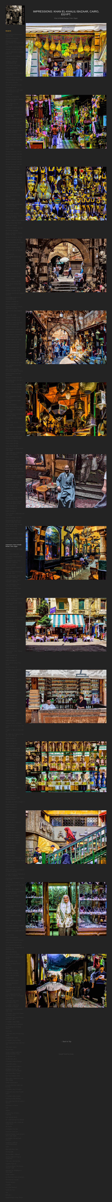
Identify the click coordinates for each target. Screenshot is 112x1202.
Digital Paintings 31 (11, 718)
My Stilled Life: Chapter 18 (13, 680)
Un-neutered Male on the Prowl (14, 242)
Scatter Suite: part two (12, 422)
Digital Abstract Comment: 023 (14, 329)
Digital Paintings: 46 (11, 667)
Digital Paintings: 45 (11, 672)
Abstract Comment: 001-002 (14, 389)
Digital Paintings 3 (11, 850)
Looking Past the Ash (12, 68)
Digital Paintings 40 (11, 687)
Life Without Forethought (13, 169)
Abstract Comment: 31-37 (13, 320)
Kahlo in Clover (10, 710)
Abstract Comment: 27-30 (13, 317)
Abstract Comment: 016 (12, 350)
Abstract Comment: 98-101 (13, 240)
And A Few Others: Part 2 (13, 1073)
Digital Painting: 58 (11, 624)
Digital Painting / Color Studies (14, 1197)
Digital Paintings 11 (11, 814)
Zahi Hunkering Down (12, 58)
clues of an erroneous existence (15, 940)
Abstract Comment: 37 (12, 304)
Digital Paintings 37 (11, 697)
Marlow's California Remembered (15, 220)
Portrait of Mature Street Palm (14, 80)
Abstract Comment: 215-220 (14, 49)
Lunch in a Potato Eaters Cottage (15, 190)
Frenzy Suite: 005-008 (12, 443)
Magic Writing (9, 998)
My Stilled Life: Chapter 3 (13, 889)
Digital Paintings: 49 (11, 655)
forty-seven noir (10, 254)
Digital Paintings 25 (11, 764)
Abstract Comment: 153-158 (14, 159)
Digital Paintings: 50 (11, 648)
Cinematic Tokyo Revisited (13, 187)
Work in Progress (10, 199)
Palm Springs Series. (12, 1117)
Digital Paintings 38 (11, 695)
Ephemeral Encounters (12, 980)
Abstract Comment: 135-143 (14, 174)
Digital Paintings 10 (11, 817)
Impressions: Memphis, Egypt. (14, 538)
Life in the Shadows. (11, 1187)
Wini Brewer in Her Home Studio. (15, 617)
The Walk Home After (12, 970)
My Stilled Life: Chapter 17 (13, 692)
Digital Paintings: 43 (11, 677)
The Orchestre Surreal (12, 1179)
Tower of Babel (10, 149)
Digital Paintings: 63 (11, 596)
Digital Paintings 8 (11, 825)
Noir (7, 1192)
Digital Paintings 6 (11, 830)
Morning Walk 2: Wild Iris (13, 1154)
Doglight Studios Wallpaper (13, 56)
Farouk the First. (10, 1190)
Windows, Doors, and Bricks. (14, 723)
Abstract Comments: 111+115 (14, 228)
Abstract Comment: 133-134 (14, 177)
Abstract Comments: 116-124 (14, 182)
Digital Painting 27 (11, 746)
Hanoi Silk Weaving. (11, 952)
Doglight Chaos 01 (11, 1163)
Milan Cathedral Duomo (12, 457)
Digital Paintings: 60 (11, 612)
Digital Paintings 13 (11, 807)
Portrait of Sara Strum (12, 487)
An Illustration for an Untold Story (15, 431)
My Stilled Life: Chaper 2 (13, 896)
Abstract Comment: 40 (12, 301)
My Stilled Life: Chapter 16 (13, 713)
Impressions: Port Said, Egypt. (14, 549)
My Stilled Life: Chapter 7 (13, 837)
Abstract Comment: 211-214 (14, 85)
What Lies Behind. (11, 565)
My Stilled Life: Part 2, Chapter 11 (15, 802)
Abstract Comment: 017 (12, 347)
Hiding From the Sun (11, 743)
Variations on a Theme (12, 271)
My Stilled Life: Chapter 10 (13, 822)
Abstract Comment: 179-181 (14, 140)
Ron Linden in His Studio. (13, 954)
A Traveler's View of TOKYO (14, 1066)
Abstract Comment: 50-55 (13, 288)
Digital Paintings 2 (11, 853)
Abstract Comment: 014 (12, 357)
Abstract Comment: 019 (12, 342)
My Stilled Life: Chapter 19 (13, 669)
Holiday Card (9, 211)
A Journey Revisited (11, 192)
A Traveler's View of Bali (12, 1021)
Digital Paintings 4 (11, 848)
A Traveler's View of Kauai (13, 1096)
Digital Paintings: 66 (11, 528)
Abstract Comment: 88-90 (13, 263)
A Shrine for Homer (11, 315)
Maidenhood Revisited (12, 38)
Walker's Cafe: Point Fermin (13, 920)
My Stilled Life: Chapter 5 (13, 842)
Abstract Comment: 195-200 (14, 125)
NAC (7, 1108)
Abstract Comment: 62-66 (13, 273)
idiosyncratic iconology (12, 973)
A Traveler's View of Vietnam (14, 1061)
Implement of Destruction (13, 77)
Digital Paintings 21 (11, 777)
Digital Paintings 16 (11, 792)
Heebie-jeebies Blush (12, 1082)
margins (8, 918)
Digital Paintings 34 (11, 705)
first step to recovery (11, 70)
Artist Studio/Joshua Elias (13, 748)
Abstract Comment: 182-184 (14, 137)
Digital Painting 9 (10, 819)
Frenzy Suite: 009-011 (12, 441)
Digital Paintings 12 (11, 809)
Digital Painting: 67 (11, 511)
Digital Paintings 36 (11, 700)
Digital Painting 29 (11, 738)
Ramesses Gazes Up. (12, 1131)
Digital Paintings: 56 (11, 629)
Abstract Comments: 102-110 (14, 237)
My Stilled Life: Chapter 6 (13, 840)
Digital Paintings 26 (11, 762)
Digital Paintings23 (11, 769)
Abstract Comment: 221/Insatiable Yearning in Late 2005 (14, 42)
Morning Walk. (10, 1152)
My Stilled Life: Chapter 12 (13, 787)
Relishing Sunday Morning (13, 1098)
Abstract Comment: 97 (12, 245)
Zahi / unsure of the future (13, 65)
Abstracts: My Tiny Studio (13, 462)
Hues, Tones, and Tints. (12, 923)
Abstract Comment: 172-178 (14, 142)
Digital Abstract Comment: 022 (14, 332)
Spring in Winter (10, 279)
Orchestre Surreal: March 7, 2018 (15, 751)
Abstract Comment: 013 (12, 360)
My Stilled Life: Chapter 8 (13, 835)
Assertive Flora (10, 935)
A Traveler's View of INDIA (13, 1040)
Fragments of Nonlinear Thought (15, 407)
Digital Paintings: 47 (11, 660)
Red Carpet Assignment (12, 554)
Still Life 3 (8, 1195)
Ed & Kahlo (9, 812)
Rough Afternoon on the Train (14, 492)
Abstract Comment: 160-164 (14, 156)
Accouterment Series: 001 (13, 434)
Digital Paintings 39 (11, 690)
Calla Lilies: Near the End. (13, 1161)
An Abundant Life (10, 1056)
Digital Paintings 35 (11, 703)
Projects (8, 31)
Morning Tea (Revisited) (12, 97)
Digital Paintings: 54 (11, 634)
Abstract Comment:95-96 (13, 247)
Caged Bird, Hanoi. (11, 1064)
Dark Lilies (9, 968)
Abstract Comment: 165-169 (14, 154)
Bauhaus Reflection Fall (12, 201)
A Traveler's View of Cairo (13, 987)
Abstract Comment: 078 (12, 344)
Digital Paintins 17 (11, 790)
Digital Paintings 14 (11, 804)
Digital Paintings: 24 (11, 767)
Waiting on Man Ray (11, 774)
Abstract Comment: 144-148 (14, 164)
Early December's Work (12, 208)
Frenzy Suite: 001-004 (12, 446)
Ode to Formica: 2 (11, 864)
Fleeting (8, 551)
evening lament (10, 978)
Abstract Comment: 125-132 (14, 179)
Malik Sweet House (11, 1047)
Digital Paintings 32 (11, 715)
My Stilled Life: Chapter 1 (13, 901)
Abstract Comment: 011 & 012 (14, 362)
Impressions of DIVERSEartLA (14, 112)
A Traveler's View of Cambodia (14, 1024)
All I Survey (9, 1126)
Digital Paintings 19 (11, 782)
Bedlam (8, 268)
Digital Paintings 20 (11, 780)
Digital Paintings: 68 (11, 508)
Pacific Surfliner (10, 1174)
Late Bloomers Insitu (11, 961)
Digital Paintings (10, 855)
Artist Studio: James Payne (13, 588)
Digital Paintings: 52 (11, 643)
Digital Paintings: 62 (11, 607)
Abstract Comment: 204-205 (14, 118)
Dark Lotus (9, 1031)
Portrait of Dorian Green (12, 485)
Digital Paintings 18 (11, 785)
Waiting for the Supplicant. (13, 910)
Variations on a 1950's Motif (13, 858)
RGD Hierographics (11, 404)
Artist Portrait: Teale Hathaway (14, 468)
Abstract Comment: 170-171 (14, 151)
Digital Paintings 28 (11, 741)
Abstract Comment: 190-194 (14, 128)
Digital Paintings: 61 (11, 609)
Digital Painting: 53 (11, 636)
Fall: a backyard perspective (13, 945)
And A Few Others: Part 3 (13, 1076)
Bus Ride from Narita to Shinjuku (15, 1177)
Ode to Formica (10, 867)
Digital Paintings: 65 (11, 531)
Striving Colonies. (11, 1182)
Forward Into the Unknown (13, 903)
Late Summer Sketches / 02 (13, 213)
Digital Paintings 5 (11, 845)
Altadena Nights (10, 459)
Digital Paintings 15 (11, 795)
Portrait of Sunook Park (12, 185)
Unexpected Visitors (11, 913)
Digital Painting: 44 (11, 674)
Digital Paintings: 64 (11, 591)
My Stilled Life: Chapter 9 (13, 832)
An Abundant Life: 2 (11, 1059)
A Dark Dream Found (12, 1038)
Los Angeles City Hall (12, 1129)
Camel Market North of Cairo (14, 942)
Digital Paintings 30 (11, 720)
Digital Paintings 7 (11, 827)
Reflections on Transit (12, 1105)
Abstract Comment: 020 (12, 337)
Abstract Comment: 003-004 (14, 387)
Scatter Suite (9, 425)
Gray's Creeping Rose (12, 937)
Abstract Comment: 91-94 (13, 261)
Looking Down (10, 898)
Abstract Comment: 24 (12, 327)
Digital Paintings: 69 (11, 506)
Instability (8, 1185)
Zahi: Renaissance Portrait (13, 355)
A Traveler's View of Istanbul (14, 1089)
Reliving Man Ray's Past (12, 167)
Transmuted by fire (11, 87)
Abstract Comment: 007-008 (14, 377)
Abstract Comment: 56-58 (13, 281)
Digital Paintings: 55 (11, 631)
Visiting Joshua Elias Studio (13, 223)
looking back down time (12, 928)
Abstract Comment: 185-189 (14, 134)
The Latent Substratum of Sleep (15, 925)
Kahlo (7, 1146)
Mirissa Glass (9, 479)
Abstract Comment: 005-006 (14, 384)
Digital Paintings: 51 (11, 646)
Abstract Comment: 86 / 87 (13, 266)
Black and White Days (12, 1149)
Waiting (8, 1110)
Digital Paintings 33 (11, 708)
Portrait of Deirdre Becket (13, 490)
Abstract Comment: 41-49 (13, 290)
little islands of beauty (12, 82)
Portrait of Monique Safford (13, 482)
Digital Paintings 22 (11, 772)
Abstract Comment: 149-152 (14, 162)
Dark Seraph (9, 495)
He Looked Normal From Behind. (15, 1119)
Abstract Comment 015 (12, 352)
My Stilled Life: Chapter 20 (13, 593)
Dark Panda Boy (10, 172)
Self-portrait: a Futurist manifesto (15, 47)
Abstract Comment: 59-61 (13, 276)
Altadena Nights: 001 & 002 (13, 339)
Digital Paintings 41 (11, 685)
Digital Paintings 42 (11, 682)
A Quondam (9, 94)
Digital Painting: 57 (11, 626)
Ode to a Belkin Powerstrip (13, 915)
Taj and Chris (9, 1049)
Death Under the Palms (12, 975)
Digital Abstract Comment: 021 (14, 334)
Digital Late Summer (11, 225)
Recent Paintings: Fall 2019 (13, 517)
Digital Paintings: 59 (11, 614)
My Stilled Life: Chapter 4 (13, 882)
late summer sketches (12, 230)
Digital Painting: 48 (11, 658)
